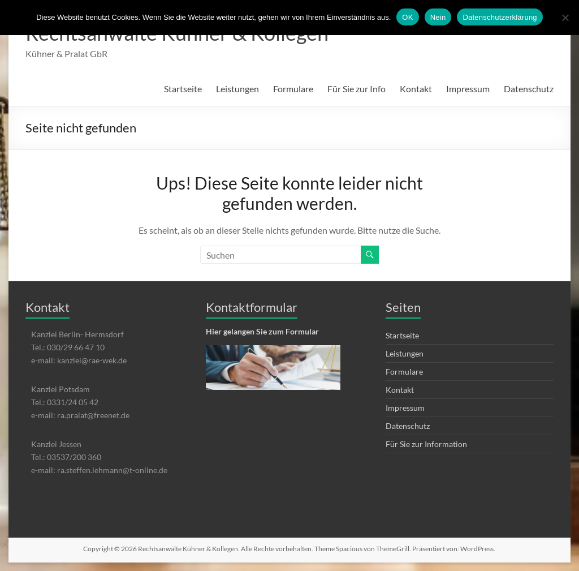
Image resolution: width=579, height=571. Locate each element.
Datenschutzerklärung (500, 17)
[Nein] (565, 17)
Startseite (183, 88)
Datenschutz (529, 88)
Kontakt (416, 88)
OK (407, 17)
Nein (438, 17)
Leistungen (237, 88)
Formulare (293, 88)
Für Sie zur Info (356, 88)
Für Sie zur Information (426, 444)
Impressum (468, 88)
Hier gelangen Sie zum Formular (262, 331)
